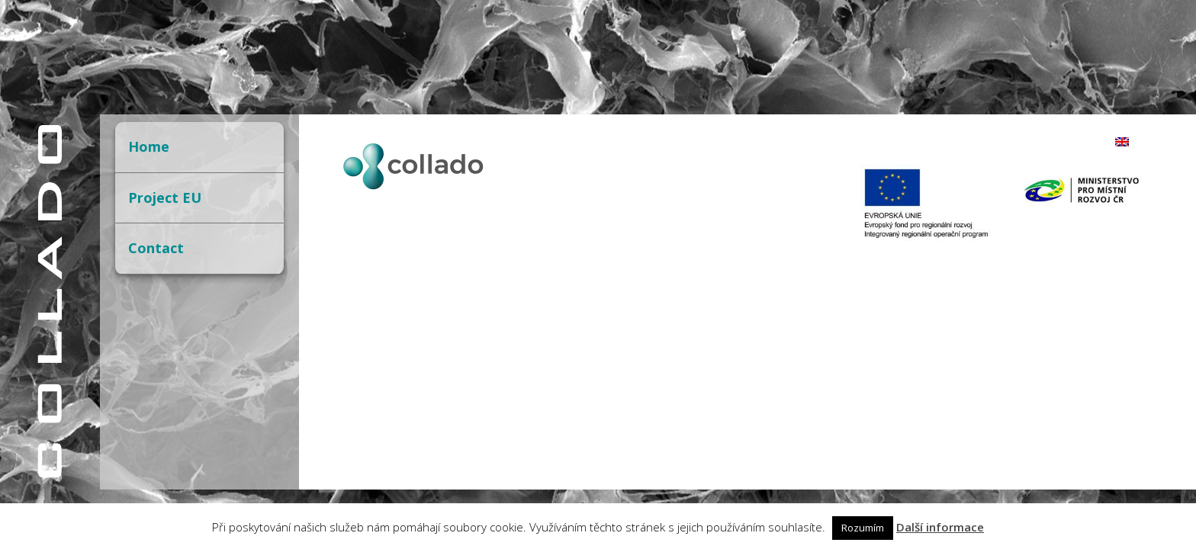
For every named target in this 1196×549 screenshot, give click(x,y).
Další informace (940, 527)
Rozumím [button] (862, 528)
